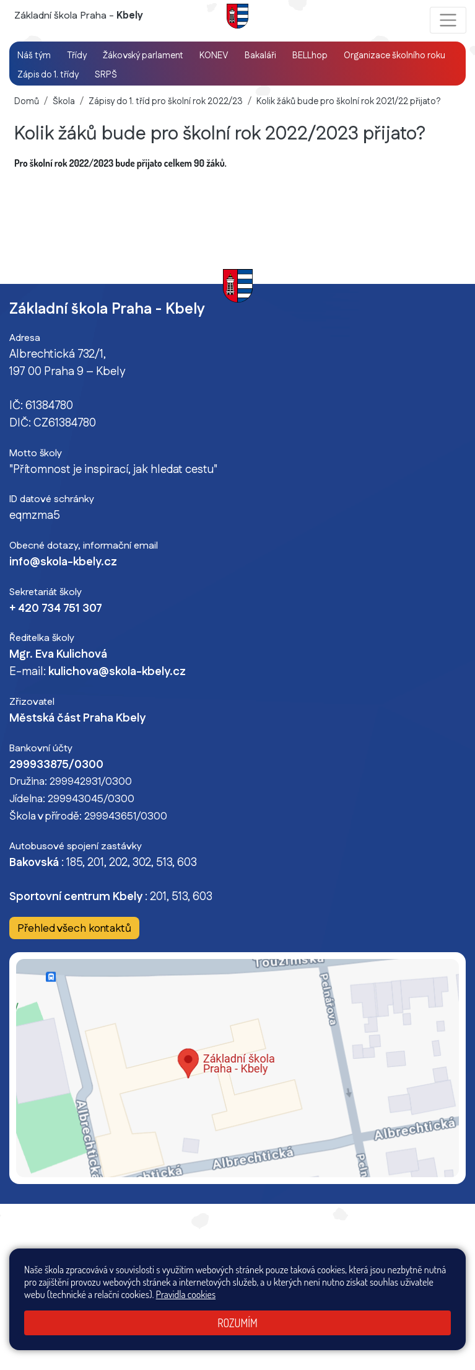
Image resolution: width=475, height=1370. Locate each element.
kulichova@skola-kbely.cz (117, 672)
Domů (26, 101)
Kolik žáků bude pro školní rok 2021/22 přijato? (348, 101)
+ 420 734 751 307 (55, 609)
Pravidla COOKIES (402, 1270)
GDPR (450, 1270)
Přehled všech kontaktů (74, 929)
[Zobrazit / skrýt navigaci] (448, 20)
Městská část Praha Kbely (77, 718)
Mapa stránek (207, 1270)
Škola (64, 101)
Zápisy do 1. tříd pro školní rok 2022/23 (166, 101)
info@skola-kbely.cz (63, 562)
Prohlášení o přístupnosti (318, 1270)
